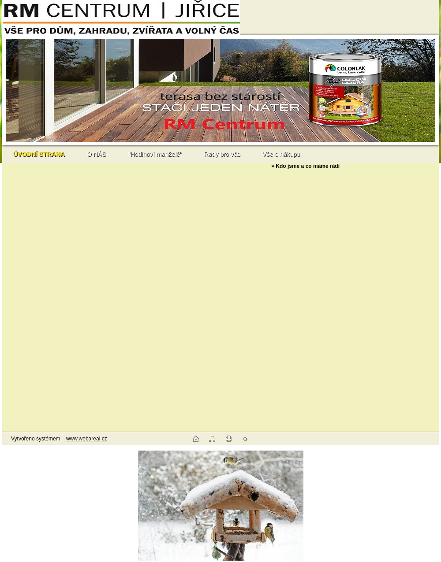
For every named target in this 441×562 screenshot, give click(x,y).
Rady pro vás (222, 154)
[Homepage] (39, 154)
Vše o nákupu (281, 154)
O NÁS (96, 154)
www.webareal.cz (86, 439)
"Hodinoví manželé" (155, 154)
